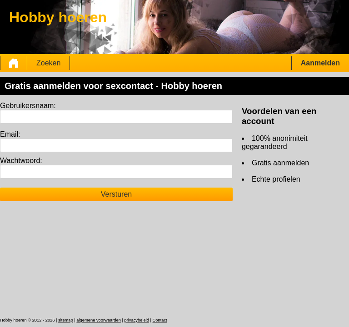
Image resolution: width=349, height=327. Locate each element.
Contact (160, 320)
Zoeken (48, 63)
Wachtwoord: (21, 160)
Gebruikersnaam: (28, 105)
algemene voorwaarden (98, 320)
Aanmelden (320, 63)
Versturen (116, 194)
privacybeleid (136, 320)
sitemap (65, 320)
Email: (10, 134)
